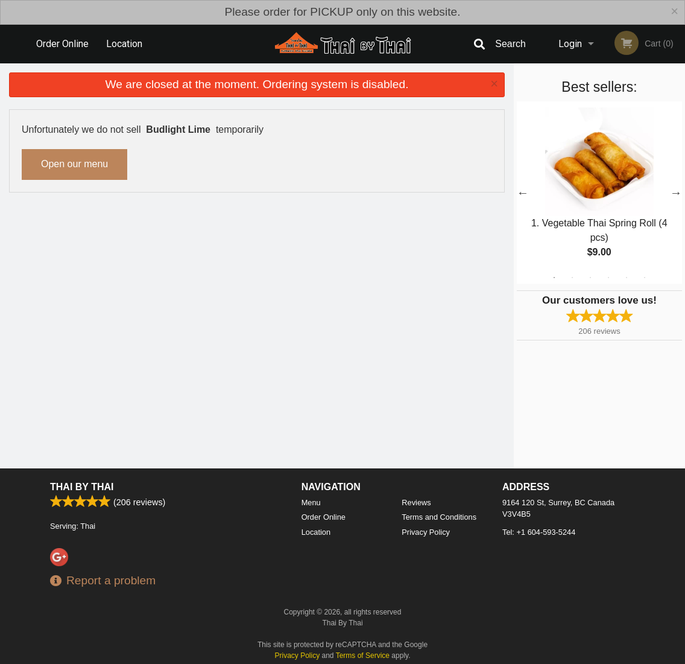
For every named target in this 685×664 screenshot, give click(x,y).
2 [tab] (572, 278)
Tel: (538, 556)
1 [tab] (554, 278)
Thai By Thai (81, 511)
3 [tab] (590, 278)
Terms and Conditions (439, 541)
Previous (523, 193)
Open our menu (74, 164)
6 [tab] (645, 278)
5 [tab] (626, 278)
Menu (311, 527)
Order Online (62, 43)
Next (676, 193)
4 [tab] (608, 278)
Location (124, 43)
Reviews (416, 527)
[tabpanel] (599, 192)
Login (570, 43)
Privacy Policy (426, 556)
